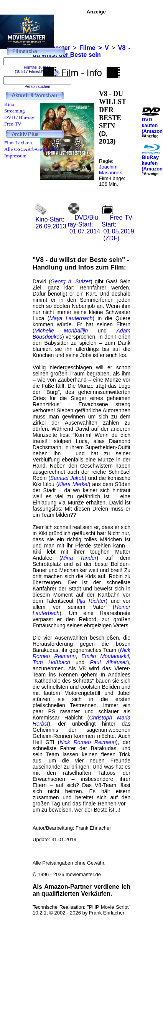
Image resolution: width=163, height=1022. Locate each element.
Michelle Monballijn (61, 330)
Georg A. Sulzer (71, 281)
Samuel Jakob (67, 478)
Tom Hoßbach (51, 662)
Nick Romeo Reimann (87, 742)
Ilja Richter (92, 601)
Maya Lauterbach (71, 318)
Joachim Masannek (110, 169)
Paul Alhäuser (108, 662)
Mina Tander (79, 558)
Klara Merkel (73, 484)
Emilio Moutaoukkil (105, 656)
